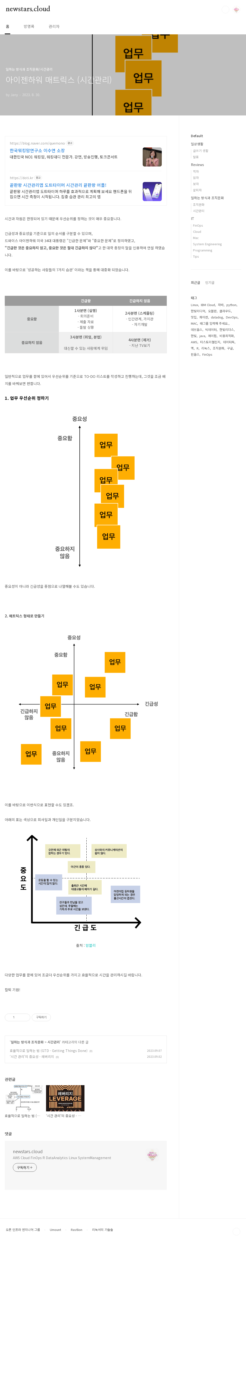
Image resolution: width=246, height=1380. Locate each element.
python (231, 304)
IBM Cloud (208, 304)
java (202, 335)
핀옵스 (195, 354)
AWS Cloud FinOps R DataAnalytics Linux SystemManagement (62, 1291)
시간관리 (53, 1175)
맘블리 (91, 1012)
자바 (221, 304)
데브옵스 (196, 329)
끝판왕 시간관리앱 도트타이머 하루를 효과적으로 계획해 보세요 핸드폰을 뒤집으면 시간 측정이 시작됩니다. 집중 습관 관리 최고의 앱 (71, 193)
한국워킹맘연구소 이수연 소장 (37, 150)
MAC (194, 323)
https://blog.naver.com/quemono (37, 143)
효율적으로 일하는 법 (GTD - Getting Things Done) (49, 1184)
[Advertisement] (86, 243)
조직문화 (198, 204)
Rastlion (76, 1363)
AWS (194, 342)
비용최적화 (227, 335)
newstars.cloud (28, 9)
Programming (202, 250)
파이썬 (203, 317)
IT (192, 218)
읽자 (196, 177)
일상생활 (197, 143)
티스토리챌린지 (210, 342)
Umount (55, 1363)
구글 (230, 348)
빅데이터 (211, 329)
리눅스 (205, 348)
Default (197, 135)
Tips (196, 256)
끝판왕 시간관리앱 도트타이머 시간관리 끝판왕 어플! (58, 185)
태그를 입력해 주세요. (214, 323)
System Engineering (207, 244)
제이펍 (212, 335)
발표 (196, 157)
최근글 (195, 282)
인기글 (210, 282)
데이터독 (229, 342)
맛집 (194, 317)
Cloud (197, 231)
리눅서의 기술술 (102, 1363)
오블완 (212, 311)
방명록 (29, 26)
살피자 (197, 190)
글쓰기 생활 (200, 150)
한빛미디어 (198, 311)
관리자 (54, 26)
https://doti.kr (21, 178)
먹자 (196, 171)
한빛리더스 (227, 329)
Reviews (197, 164)
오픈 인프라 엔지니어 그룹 (23, 1363)
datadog (217, 317)
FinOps (198, 225)
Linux (194, 304)
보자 (196, 184)
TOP (236, 1365)
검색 (225, 9)
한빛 (194, 335)
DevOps (232, 317)
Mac (196, 237)
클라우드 (225, 311)
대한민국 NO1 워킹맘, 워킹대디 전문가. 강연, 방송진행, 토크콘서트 (64, 156)
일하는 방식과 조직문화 (27, 1175)
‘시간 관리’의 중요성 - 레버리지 (32, 1190)
